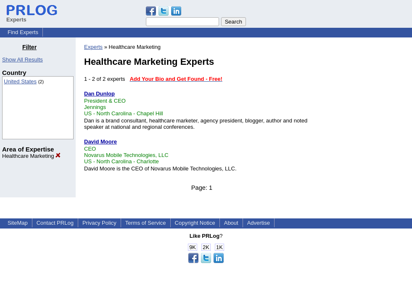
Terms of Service (145, 223)
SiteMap (18, 223)
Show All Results (22, 59)
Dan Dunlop (99, 93)
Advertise (258, 223)
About (231, 223)
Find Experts (23, 32)
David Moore (100, 141)
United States (20, 81)
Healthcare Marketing (31, 156)
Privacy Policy (99, 223)
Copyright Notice (195, 223)
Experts (93, 47)
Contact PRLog (55, 223)
